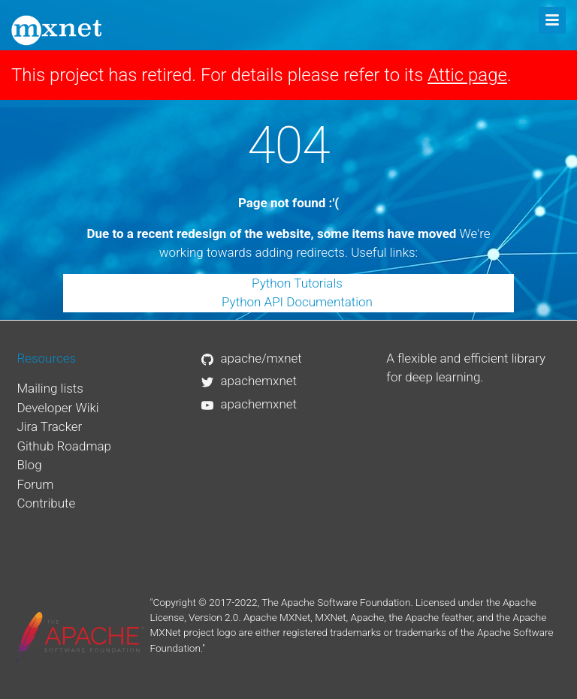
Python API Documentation (297, 301)
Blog (29, 464)
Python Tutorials (297, 283)
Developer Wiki (57, 407)
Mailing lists (50, 388)
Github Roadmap (64, 445)
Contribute (46, 503)
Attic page (467, 75)
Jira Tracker (49, 426)
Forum (35, 484)
